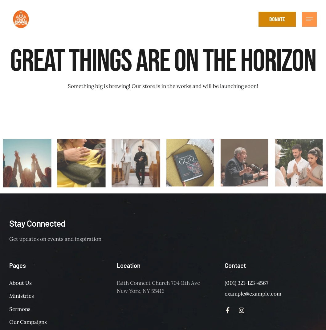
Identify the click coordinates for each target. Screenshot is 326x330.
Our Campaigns (28, 322)
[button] (249, 19)
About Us (20, 283)
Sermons (20, 309)
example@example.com (253, 293)
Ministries (21, 295)
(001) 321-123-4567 (246, 283)
